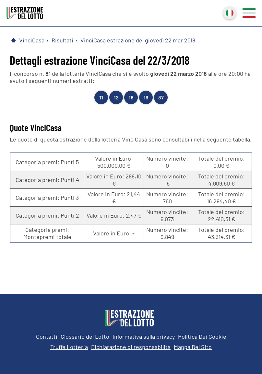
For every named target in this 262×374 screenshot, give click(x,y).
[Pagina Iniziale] (14, 40)
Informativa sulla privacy (144, 336)
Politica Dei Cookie (202, 336)
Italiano (229, 12)
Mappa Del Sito (193, 346)
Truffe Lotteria (69, 346)
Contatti (46, 336)
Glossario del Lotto (85, 336)
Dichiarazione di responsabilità (131, 346)
